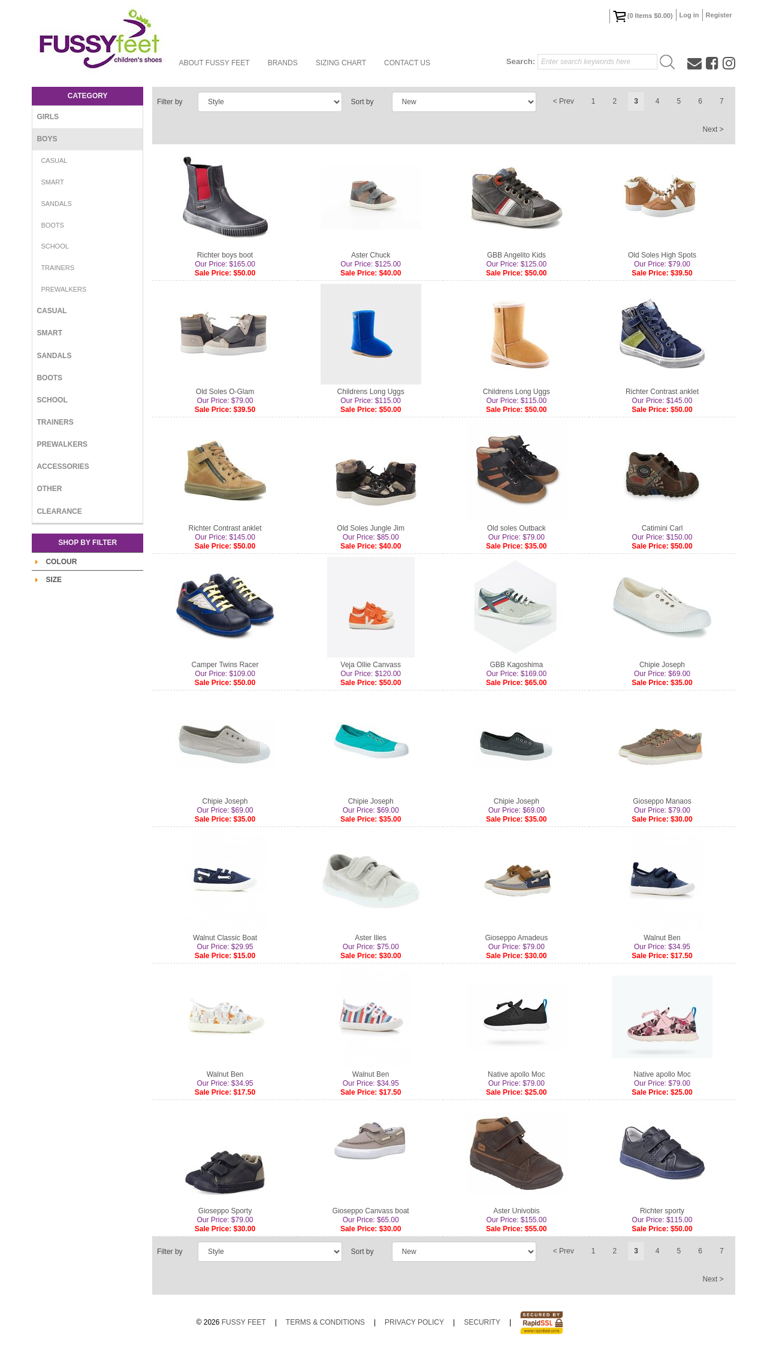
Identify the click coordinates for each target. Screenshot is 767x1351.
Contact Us (407, 63)
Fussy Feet (244, 1322)
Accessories (63, 466)
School (54, 246)
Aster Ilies (370, 938)
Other (49, 488)
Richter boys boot (225, 255)
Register (719, 15)
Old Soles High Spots (662, 255)
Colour (61, 562)
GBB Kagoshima (516, 665)
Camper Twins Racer (225, 665)
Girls (48, 117)
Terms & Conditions (325, 1322)
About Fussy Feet (214, 63)
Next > (713, 129)
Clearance (59, 511)
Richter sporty (662, 1211)
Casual (54, 160)
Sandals (56, 203)
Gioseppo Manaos (662, 801)
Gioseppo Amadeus (516, 938)
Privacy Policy (414, 1322)
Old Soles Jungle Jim (370, 528)
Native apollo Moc (516, 1074)
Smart (52, 182)
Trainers (57, 267)
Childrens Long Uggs (370, 391)
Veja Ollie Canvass (370, 665)
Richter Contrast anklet (662, 391)
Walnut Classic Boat (225, 938)
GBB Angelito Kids (516, 255)
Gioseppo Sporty (225, 1211)
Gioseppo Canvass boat (371, 1211)
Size (54, 579)
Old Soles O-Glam (225, 391)
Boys (47, 139)
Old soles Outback (516, 528)
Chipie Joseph (662, 665)
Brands (283, 63)
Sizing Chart (341, 63)
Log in (689, 15)
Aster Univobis (516, 1211)
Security (482, 1322)
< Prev (563, 101)
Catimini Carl (662, 528)
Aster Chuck (370, 255)
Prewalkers (63, 289)
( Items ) (643, 16)
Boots (52, 225)
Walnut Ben (662, 938)
